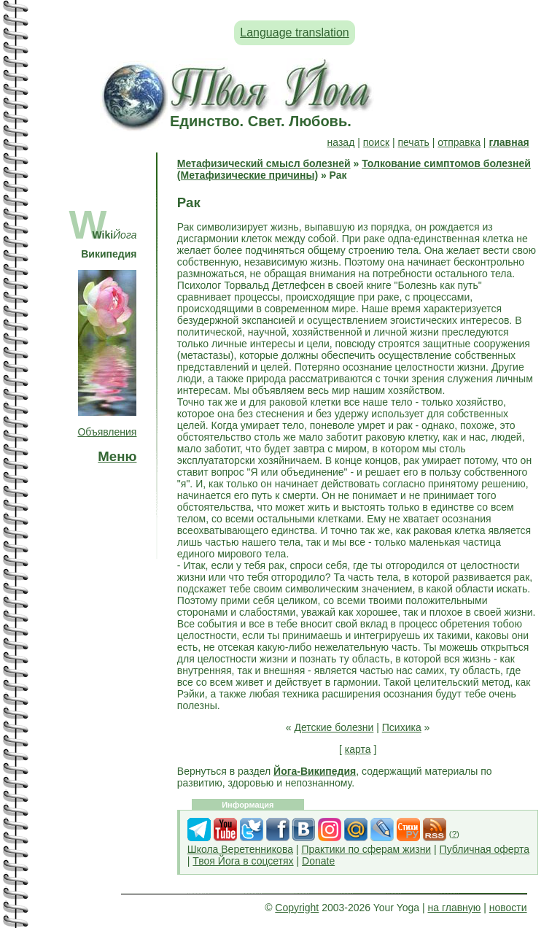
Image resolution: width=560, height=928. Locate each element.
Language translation (294, 32)
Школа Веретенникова (240, 849)
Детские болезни (334, 727)
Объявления (106, 432)
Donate (318, 861)
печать (413, 142)
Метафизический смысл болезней (264, 163)
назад (341, 142)
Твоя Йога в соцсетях (242, 861)
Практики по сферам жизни (366, 849)
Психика (401, 727)
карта (358, 749)
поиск (376, 142)
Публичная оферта (485, 849)
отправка (459, 142)
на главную (454, 907)
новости (508, 907)
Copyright (297, 907)
